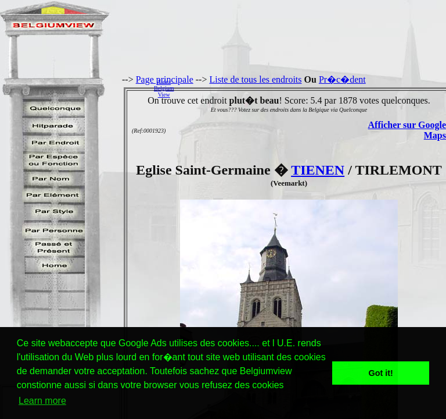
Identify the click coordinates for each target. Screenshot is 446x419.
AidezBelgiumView (164, 88)
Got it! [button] (381, 373)
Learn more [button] (42, 401)
